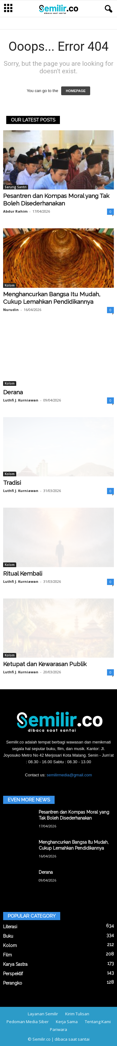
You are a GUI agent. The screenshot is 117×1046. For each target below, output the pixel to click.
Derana (13, 392)
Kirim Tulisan (77, 1014)
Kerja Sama (67, 1021)
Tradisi (12, 482)
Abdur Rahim (15, 211)
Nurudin (11, 309)
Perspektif (13, 973)
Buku (8, 936)
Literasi (10, 926)
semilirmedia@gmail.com (69, 775)
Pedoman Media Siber (28, 1021)
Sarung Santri (16, 187)
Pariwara (58, 1029)
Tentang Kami (98, 1021)
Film (7, 954)
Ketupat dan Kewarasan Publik (44, 663)
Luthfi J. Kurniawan (20, 400)
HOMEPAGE (75, 91)
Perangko (12, 983)
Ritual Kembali (22, 573)
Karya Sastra (15, 964)
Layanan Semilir (43, 1014)
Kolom (10, 285)
